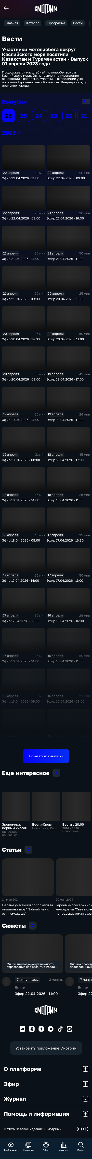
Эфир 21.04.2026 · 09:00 (21, 299)
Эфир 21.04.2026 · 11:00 (65, 259)
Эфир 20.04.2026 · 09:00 (21, 379)
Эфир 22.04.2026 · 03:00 (21, 218)
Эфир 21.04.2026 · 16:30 (65, 218)
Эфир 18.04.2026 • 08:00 (21, 540)
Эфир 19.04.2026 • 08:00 (21, 460)
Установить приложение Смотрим (46, 1048)
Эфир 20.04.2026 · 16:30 (65, 299)
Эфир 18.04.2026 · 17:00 (65, 460)
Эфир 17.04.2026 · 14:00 (20, 580)
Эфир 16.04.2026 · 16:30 (65, 621)
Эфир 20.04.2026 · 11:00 (65, 339)
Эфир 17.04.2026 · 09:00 (20, 621)
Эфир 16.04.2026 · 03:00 (65, 701)
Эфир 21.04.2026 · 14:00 (20, 259)
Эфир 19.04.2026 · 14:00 (20, 420)
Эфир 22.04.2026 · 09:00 (66, 178)
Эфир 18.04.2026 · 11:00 (65, 500)
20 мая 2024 (64, 899)
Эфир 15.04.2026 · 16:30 (20, 741)
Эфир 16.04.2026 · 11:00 (65, 661)
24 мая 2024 (10, 899)
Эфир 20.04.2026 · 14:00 (21, 339)
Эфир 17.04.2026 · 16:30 (65, 540)
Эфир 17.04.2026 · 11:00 (65, 580)
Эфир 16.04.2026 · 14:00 (20, 661)
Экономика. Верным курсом (14, 826)
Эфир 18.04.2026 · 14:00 (20, 500)
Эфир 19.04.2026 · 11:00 (65, 420)
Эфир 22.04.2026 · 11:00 (20, 178)
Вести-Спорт (42, 824)
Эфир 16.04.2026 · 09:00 (21, 701)
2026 (19, 132)
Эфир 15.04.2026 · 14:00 (65, 741)
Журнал (46, 1098)
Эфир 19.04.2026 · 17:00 (65, 379)
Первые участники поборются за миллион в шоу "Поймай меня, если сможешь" (27, 909)
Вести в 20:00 (73, 824)
